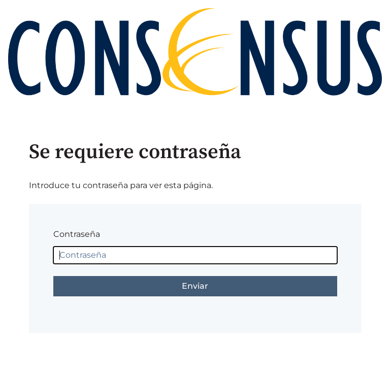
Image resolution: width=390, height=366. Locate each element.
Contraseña (76, 234)
